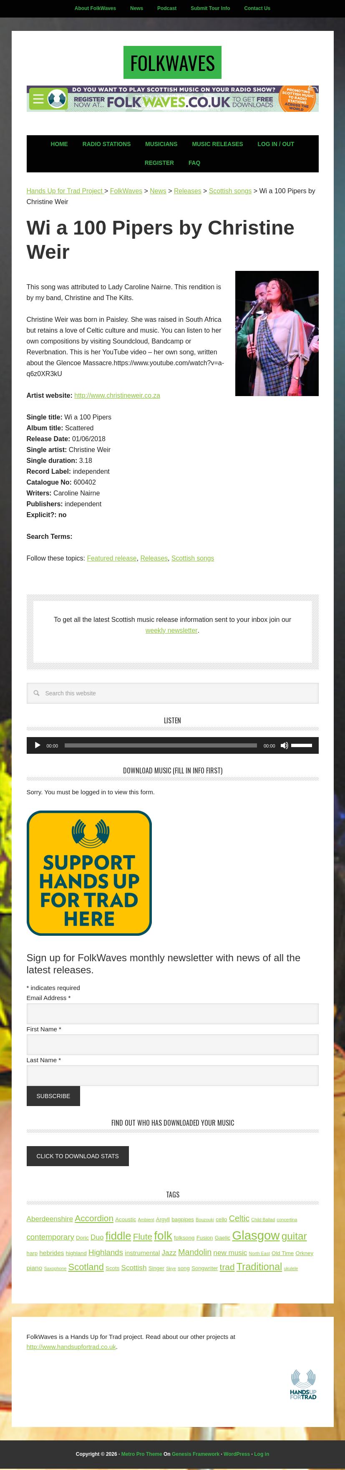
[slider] (161, 747)
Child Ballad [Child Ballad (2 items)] (263, 1221)
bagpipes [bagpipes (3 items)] (182, 1221)
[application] (173, 747)
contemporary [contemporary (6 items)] (50, 1238)
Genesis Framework (195, 1456)
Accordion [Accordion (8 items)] (94, 1220)
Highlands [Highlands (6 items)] (105, 1253)
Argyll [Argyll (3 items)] (163, 1221)
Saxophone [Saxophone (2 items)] (55, 1270)
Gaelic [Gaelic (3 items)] (223, 1239)
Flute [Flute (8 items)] (142, 1238)
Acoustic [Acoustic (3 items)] (125, 1221)
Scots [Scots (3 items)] (112, 1270)
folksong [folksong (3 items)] (184, 1239)
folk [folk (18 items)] (163, 1237)
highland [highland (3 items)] (76, 1254)
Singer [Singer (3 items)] (156, 1270)
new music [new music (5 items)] (230, 1254)
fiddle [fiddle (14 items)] (118, 1237)
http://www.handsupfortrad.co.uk (71, 1347)
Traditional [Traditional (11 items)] (259, 1268)
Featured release (112, 560)
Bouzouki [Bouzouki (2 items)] (205, 1221)
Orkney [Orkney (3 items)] (304, 1254)
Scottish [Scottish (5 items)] (133, 1269)
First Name (44, 1031)
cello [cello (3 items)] (221, 1221)
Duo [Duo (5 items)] (97, 1239)
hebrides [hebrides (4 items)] (51, 1254)
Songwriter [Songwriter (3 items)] (204, 1270)
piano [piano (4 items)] (35, 1269)
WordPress (237, 1456)
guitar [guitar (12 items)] (294, 1237)
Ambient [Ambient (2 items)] (146, 1221)
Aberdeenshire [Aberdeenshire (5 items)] (50, 1220)
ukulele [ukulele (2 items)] (291, 1270)
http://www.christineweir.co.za (117, 397)
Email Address (49, 999)
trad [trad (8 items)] (227, 1268)
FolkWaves (172, 63)
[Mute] (284, 747)
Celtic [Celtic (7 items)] (239, 1220)
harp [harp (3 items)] (32, 1254)
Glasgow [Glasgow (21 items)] (256, 1237)
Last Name (44, 1062)
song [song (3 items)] (184, 1270)
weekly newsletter (172, 632)
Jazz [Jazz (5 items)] (169, 1254)
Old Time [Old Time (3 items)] (283, 1254)
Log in (261, 1456)
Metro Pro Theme (141, 1456)
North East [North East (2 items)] (259, 1254)
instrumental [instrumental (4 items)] (142, 1254)
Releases (155, 560)
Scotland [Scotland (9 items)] (86, 1268)
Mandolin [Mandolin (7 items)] (195, 1253)
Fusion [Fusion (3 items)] (204, 1239)
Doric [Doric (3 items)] (82, 1239)
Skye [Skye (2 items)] (171, 1270)
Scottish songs (194, 560)
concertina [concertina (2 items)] (287, 1221)
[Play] (37, 747)
